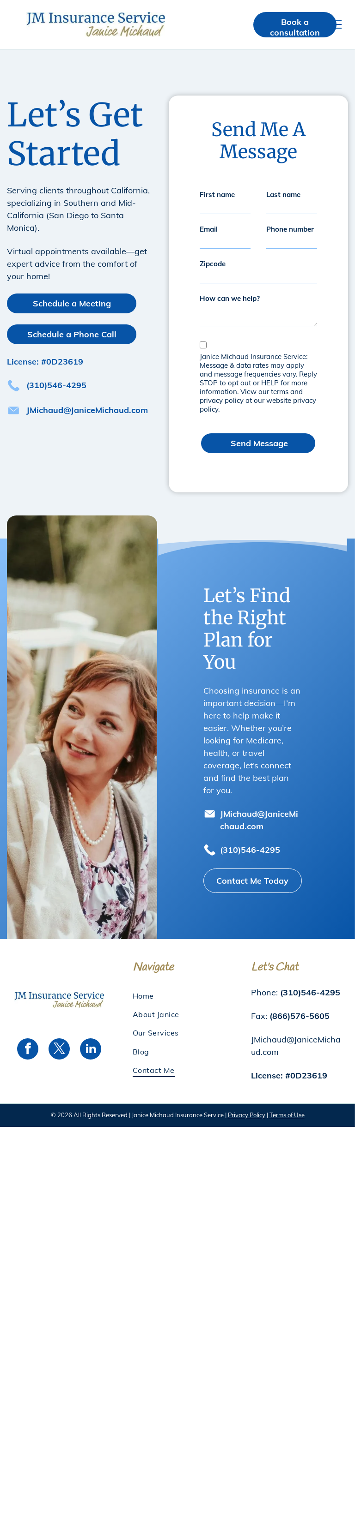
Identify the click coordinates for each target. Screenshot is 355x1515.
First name (217, 194)
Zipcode (213, 263)
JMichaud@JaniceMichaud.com (87, 410)
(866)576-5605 (299, 1005)
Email (209, 229)
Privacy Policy (246, 1104)
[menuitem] (177, 985)
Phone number (290, 229)
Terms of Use (287, 1104)
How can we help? (230, 298)
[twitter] (59, 1039)
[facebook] (27, 1039)
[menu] (335, 24)
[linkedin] (90, 1039)
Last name (283, 194)
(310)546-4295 (56, 385)
